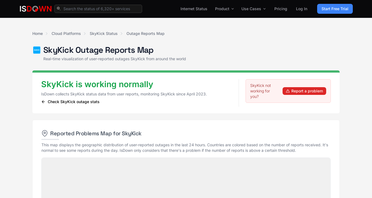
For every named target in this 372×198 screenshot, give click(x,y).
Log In (301, 8)
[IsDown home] (35, 9)
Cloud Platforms (66, 33)
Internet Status (194, 8)
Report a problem (304, 91)
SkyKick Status (104, 33)
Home (37, 33)
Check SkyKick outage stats (70, 101)
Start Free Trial (335, 8)
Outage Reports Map (145, 33)
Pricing (280, 8)
